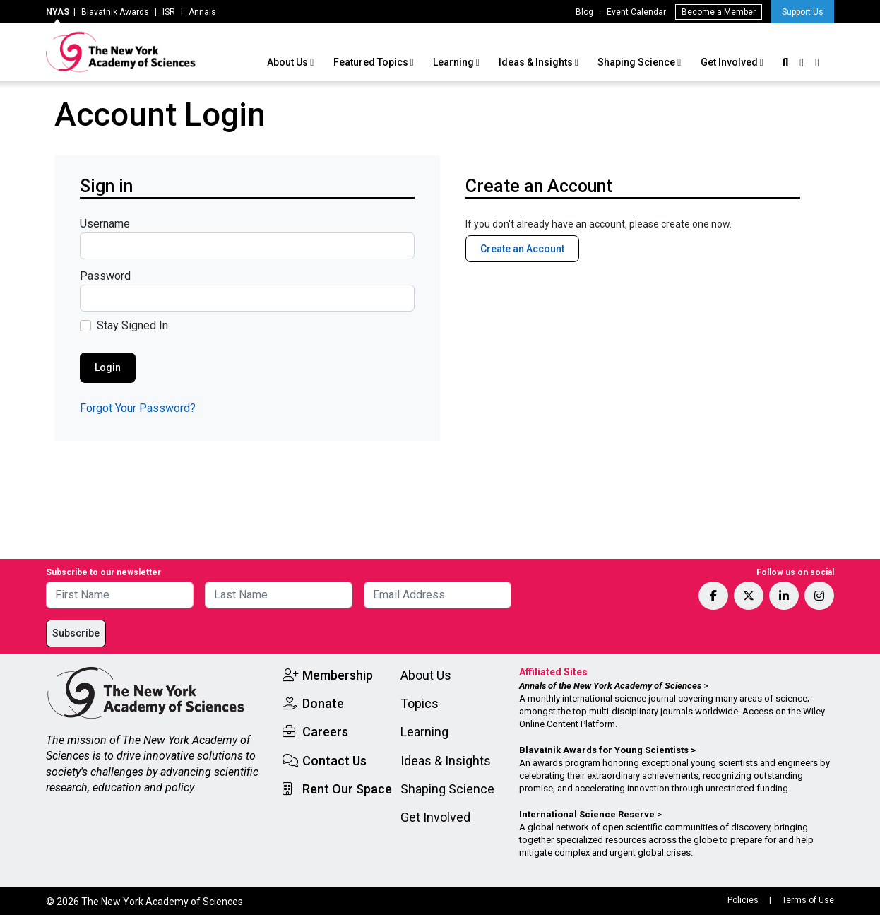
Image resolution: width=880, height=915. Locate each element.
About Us (288, 62)
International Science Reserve (587, 814)
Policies (743, 900)
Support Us (802, 12)
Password (105, 276)
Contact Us (334, 760)
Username (105, 223)
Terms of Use (808, 900)
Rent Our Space (347, 788)
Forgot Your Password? (138, 408)
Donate (323, 703)
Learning (454, 62)
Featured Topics (371, 62)
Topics (419, 703)
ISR (168, 12)
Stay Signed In (132, 325)
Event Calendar (636, 12)
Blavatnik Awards (115, 12)
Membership (337, 675)
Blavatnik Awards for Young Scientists (604, 750)
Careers (325, 731)
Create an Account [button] (522, 248)
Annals (202, 12)
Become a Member (719, 12)
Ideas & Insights (537, 62)
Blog (584, 12)
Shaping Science (637, 62)
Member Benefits (508, 282)
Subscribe (76, 633)
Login (108, 367)
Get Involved (730, 62)
